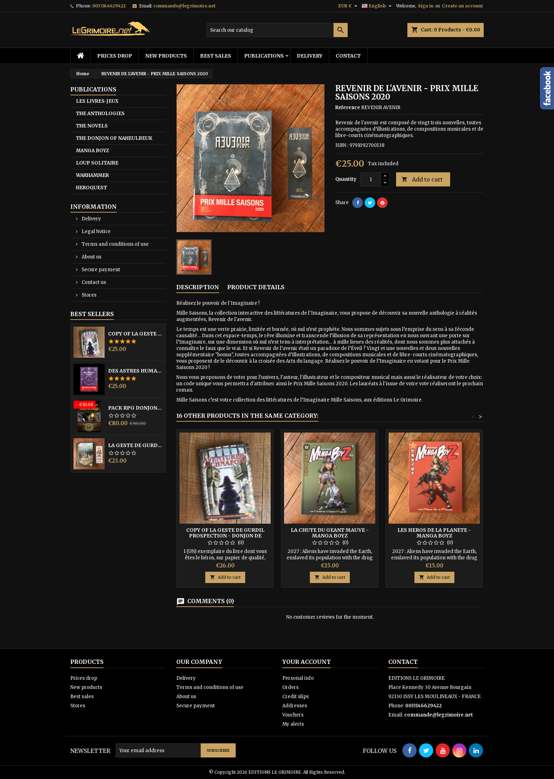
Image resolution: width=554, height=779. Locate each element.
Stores (88, 295)
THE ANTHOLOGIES (100, 114)
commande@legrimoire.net (184, 5)
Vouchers (292, 715)
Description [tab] (197, 287)
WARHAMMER (92, 175)
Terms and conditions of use (115, 244)
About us (91, 257)
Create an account (462, 5)
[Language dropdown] (377, 6)
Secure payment (100, 270)
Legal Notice (96, 231)
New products (166, 56)
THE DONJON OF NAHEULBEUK (114, 138)
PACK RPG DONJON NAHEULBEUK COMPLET (135, 408)
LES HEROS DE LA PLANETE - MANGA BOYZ (434, 533)
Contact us (93, 282)
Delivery (310, 56)
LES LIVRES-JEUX (97, 101)
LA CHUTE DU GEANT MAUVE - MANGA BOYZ (330, 533)
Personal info (298, 678)
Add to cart (422, 179)
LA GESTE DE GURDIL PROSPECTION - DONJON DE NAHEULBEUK (135, 445)
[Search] (277, 30)
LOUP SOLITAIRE (97, 163)
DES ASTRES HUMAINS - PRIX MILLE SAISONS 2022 (135, 371)
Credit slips (295, 697)
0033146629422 (109, 5)
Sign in (426, 5)
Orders (290, 687)
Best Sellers (92, 313)
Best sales (215, 56)
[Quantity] (370, 179)
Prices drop (114, 56)
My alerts (293, 724)
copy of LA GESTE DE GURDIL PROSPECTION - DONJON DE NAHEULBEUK (135, 334)
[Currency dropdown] (348, 6)
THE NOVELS (92, 126)
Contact (348, 56)
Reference (347, 108)
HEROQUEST (91, 188)
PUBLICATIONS (264, 56)
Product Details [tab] (255, 287)
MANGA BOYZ (92, 151)
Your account (306, 661)
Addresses (294, 706)
